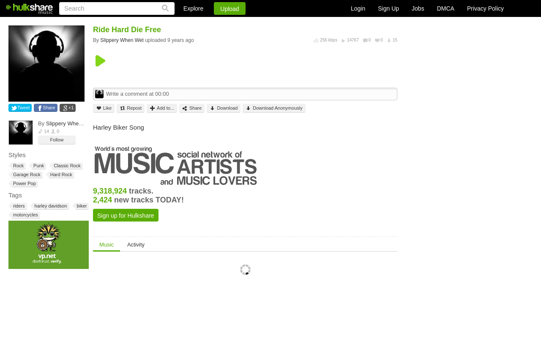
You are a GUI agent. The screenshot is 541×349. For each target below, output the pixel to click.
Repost (131, 108)
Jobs (418, 8)
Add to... (162, 108)
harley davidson (50, 206)
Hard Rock (60, 175)
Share (49, 107)
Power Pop (24, 183)
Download (224, 108)
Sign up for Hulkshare (125, 215)
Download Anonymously (274, 108)
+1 (71, 107)
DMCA (445, 8)
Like (104, 108)
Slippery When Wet (69, 123)
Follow (57, 139)
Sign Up (388, 8)
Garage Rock (26, 175)
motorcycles (25, 215)
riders (18, 206)
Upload (229, 9)
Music (106, 244)
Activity (136, 244)
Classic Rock (66, 166)
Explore (193, 8)
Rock (18, 166)
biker (81, 206)
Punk (38, 166)
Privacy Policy (485, 8)
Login (358, 8)
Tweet (23, 107)
